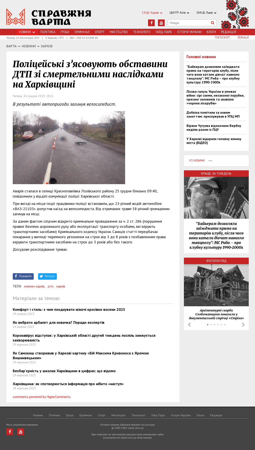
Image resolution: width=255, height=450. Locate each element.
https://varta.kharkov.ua (48, 17)
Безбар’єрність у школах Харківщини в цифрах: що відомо (64, 370)
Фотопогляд (216, 261)
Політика (47, 32)
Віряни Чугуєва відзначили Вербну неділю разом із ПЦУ (213, 127)
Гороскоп (222, 37)
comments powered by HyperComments (42, 396)
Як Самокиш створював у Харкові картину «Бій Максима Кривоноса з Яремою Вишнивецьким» (81, 355)
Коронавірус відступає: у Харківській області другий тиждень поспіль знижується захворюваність (84, 338)
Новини (27, 32)
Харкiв (47, 46)
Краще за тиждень (216, 173)
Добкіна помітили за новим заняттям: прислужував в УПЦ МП (213, 114)
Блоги (211, 32)
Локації (243, 37)
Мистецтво (119, 32)
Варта (11, 46)
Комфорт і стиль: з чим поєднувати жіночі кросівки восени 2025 (69, 309)
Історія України (189, 32)
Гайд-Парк (164, 32)
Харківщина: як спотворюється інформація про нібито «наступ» (68, 383)
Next (243, 324)
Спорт (100, 32)
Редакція (228, 32)
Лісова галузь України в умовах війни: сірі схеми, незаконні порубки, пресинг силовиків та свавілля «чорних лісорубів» (215, 97)
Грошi (65, 32)
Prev (189, 324)
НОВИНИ (29, 46)
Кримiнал (82, 32)
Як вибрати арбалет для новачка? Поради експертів (58, 322)
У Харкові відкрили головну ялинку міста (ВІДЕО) (213, 141)
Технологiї (141, 32)
